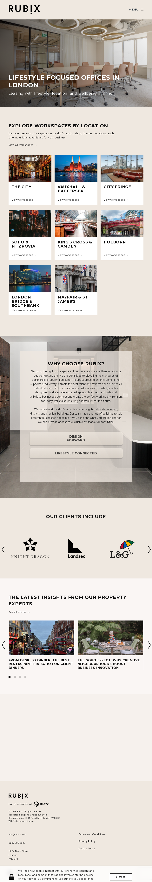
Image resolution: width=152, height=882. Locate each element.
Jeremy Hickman (26, 821)
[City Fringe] (122, 180)
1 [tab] (9, 677)
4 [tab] (25, 677)
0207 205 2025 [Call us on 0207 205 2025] (17, 843)
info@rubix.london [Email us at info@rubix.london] (18, 834)
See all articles (17, 612)
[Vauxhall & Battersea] (76, 180)
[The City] (30, 180)
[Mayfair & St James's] (76, 290)
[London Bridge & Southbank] (30, 290)
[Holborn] (122, 235)
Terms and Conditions (91, 834)
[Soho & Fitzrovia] (30, 235)
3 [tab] (20, 677)
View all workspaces (21, 145)
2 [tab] (15, 677)
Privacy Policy (86, 841)
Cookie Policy (86, 848)
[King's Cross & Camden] (76, 235)
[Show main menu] (136, 9)
